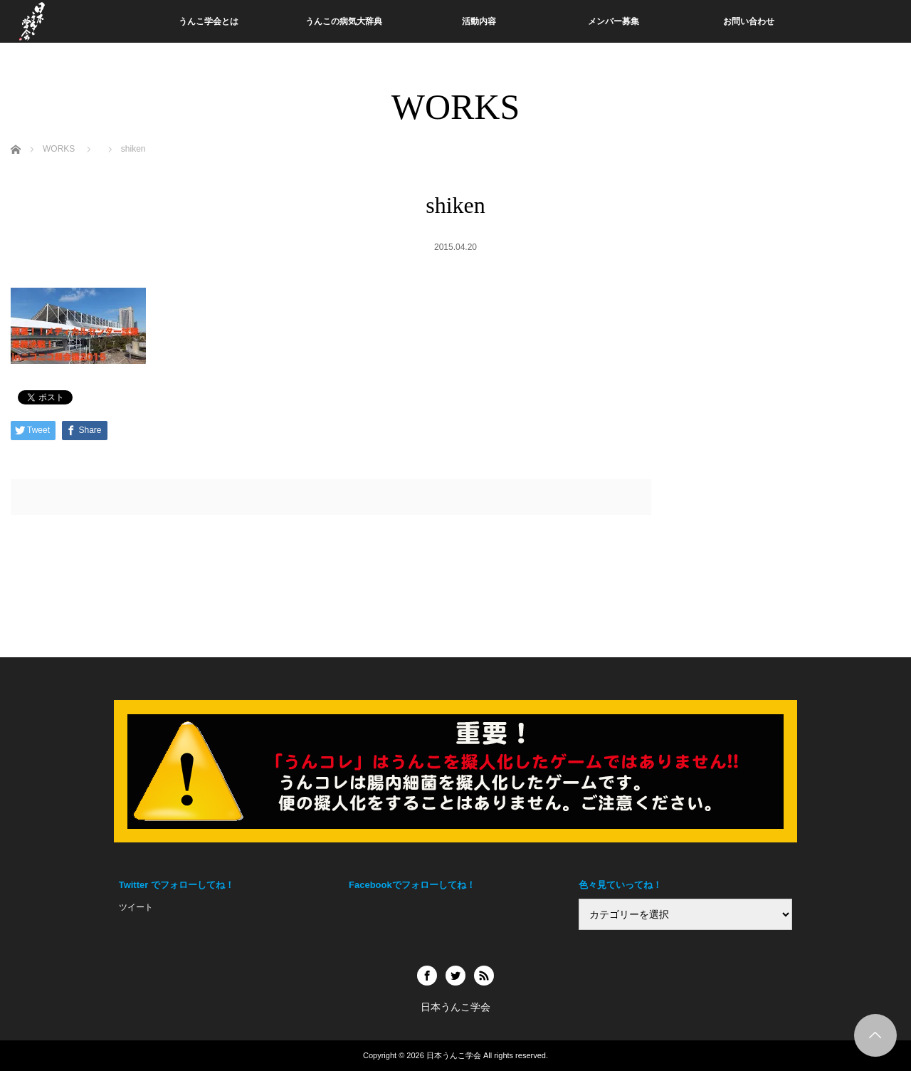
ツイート (136, 907)
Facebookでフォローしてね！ (412, 884)
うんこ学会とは (208, 21)
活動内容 (479, 21)
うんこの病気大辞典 (343, 21)
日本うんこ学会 (453, 1055)
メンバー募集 (613, 21)
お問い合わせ (748, 21)
